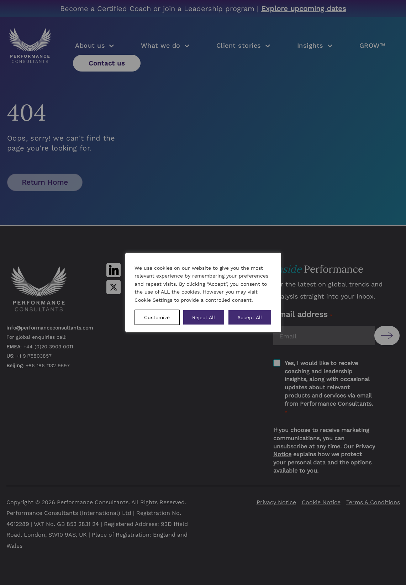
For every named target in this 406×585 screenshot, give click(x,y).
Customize (157, 317)
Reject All (203, 317)
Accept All (249, 317)
